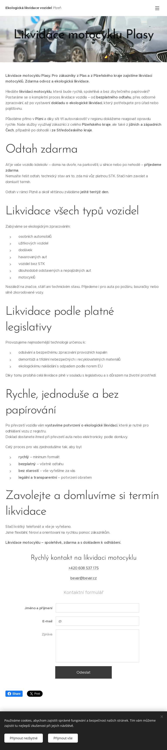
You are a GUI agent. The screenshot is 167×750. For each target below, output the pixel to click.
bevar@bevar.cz (83, 578)
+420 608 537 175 (83, 568)
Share (14, 693)
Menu (157, 8)
